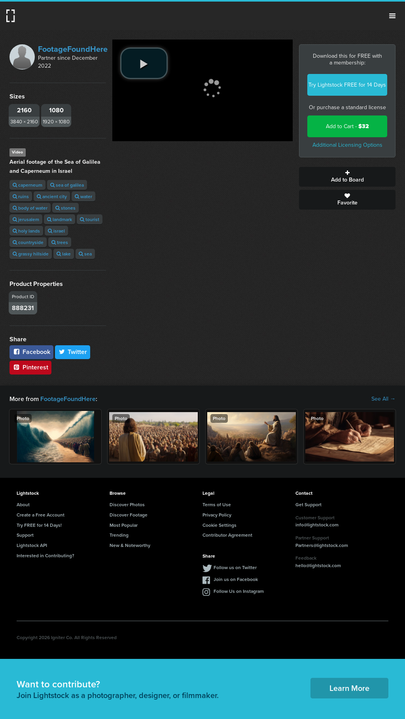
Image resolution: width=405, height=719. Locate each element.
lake (64, 253)
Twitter (72, 351)
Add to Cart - (347, 126)
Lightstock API (32, 545)
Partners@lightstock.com (321, 545)
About (23, 504)
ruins (21, 196)
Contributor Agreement (227, 535)
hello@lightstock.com (318, 565)
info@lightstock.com (317, 524)
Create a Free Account (40, 514)
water (83, 196)
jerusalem (26, 219)
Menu (392, 15)
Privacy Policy (216, 514)
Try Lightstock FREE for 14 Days (347, 85)
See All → (383, 399)
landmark (59, 219)
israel (56, 230)
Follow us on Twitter (235, 567)
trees (59, 242)
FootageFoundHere (73, 49)
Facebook (31, 351)
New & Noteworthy (130, 545)
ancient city (52, 196)
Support (25, 535)
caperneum (27, 185)
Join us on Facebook (236, 579)
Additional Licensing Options (347, 145)
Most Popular (124, 525)
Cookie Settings (219, 525)
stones (65, 207)
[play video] (144, 63)
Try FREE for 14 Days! (39, 525)
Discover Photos (127, 504)
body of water (30, 207)
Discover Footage (129, 514)
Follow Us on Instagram (239, 591)
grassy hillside (31, 253)
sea (85, 253)
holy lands (26, 230)
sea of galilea (67, 185)
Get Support (308, 504)
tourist (89, 219)
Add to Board (347, 177)
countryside (28, 242)
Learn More (349, 688)
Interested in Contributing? (45, 555)
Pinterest (30, 367)
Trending (119, 535)
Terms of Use (216, 504)
